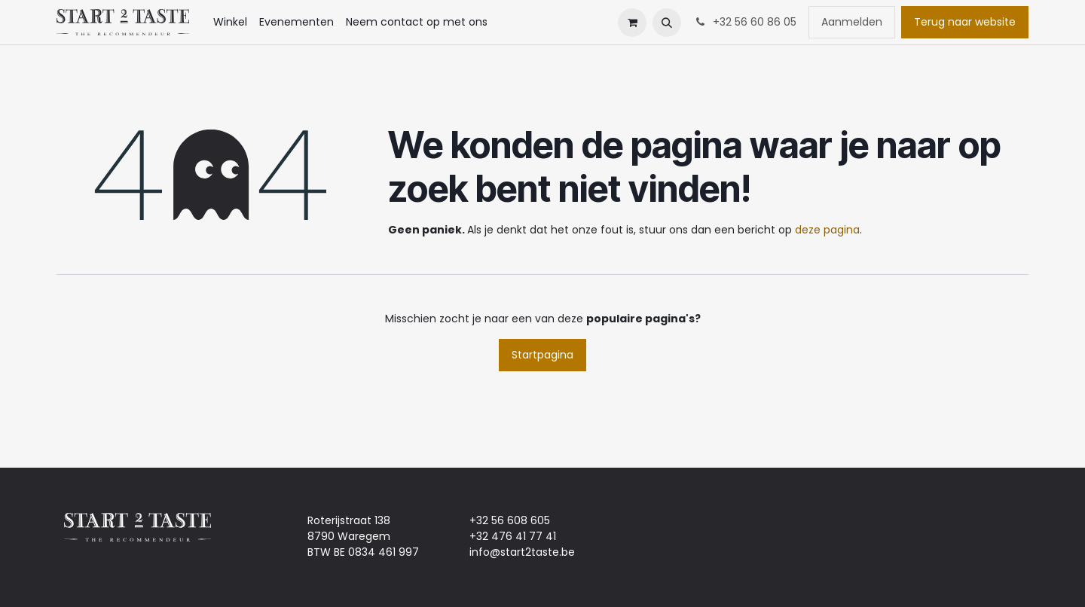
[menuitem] (230, 22)
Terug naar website (965, 21)
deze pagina (827, 229)
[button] (667, 22)
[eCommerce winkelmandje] (632, 22)
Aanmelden (851, 21)
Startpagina (542, 354)
